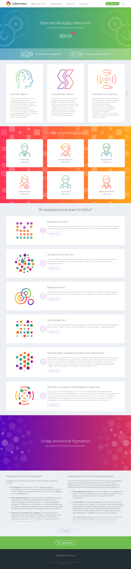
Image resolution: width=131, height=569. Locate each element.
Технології (70, 3)
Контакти (83, 3)
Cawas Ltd (69, 564)
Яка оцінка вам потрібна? (90, 54)
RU (123, 4)
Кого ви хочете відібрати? (40, 54)
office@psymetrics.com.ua (65, 555)
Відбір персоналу (38, 3)
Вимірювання (56, 3)
